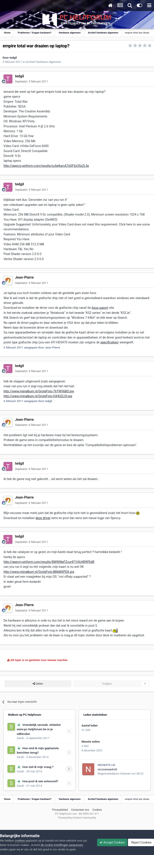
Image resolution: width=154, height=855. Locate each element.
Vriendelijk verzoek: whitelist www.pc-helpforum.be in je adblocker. (39, 729)
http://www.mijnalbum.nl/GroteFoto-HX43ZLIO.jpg (38, 396)
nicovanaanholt (107, 769)
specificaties (109, 342)
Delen (38, 683)
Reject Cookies (141, 842)
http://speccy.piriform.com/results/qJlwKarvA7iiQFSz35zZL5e (46, 166)
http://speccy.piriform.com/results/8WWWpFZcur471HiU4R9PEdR (49, 562)
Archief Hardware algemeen (43, 61)
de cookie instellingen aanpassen (62, 845)
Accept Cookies (112, 842)
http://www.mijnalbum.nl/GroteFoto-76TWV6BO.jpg (39, 391)
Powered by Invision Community (77, 817)
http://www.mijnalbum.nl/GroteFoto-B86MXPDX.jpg (39, 572)
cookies (20, 840)
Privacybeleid (60, 809)
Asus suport (100, 307)
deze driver (43, 518)
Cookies (97, 809)
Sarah (20, 738)
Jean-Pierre (24, 277)
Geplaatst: (31, 81)
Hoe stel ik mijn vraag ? (37, 767)
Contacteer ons (80, 809)
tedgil (13, 57)
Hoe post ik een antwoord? (40, 781)
